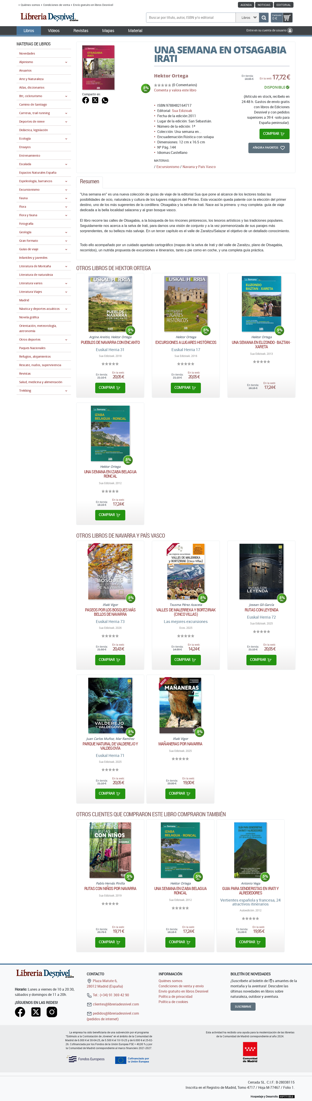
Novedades (27, 53)
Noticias (264, 5)
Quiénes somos (30, 5)
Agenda (246, 5)
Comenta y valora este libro (175, 90)
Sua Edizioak (182, 110)
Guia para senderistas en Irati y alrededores (250, 890)
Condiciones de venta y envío (181, 986)
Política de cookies (173, 1001)
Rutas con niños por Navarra (110, 888)
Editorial (283, 5)
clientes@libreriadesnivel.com (113, 1004)
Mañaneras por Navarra (180, 744)
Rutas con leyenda (261, 610)
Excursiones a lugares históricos (185, 342)
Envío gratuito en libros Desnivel (93, 5)
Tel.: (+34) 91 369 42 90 (108, 995)
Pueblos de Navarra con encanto (110, 342)
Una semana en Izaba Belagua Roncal (110, 474)
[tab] (89, 182)
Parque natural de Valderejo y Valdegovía (110, 746)
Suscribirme (243, 1006)
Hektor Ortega (171, 75)
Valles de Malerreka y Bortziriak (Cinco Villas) (185, 612)
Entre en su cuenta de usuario (269, 30)
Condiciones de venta (56, 5)
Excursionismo (167, 166)
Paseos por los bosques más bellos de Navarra (110, 612)
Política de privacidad (175, 996)
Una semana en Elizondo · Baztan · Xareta (261, 344)
